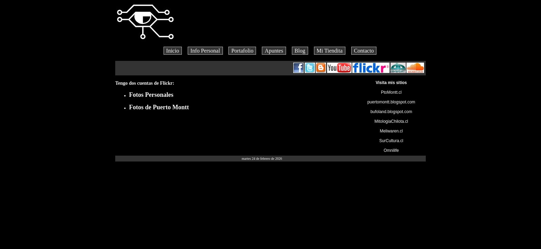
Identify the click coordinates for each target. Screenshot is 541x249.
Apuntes (274, 51)
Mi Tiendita (330, 51)
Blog (300, 51)
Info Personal (205, 51)
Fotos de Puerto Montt (159, 107)
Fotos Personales (151, 94)
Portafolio (242, 51)
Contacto (364, 51)
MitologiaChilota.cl (391, 121)
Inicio (172, 51)
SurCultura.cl (391, 140)
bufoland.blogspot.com (391, 111)
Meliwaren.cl (391, 131)
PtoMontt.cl (391, 92)
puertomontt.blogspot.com (391, 102)
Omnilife (391, 150)
